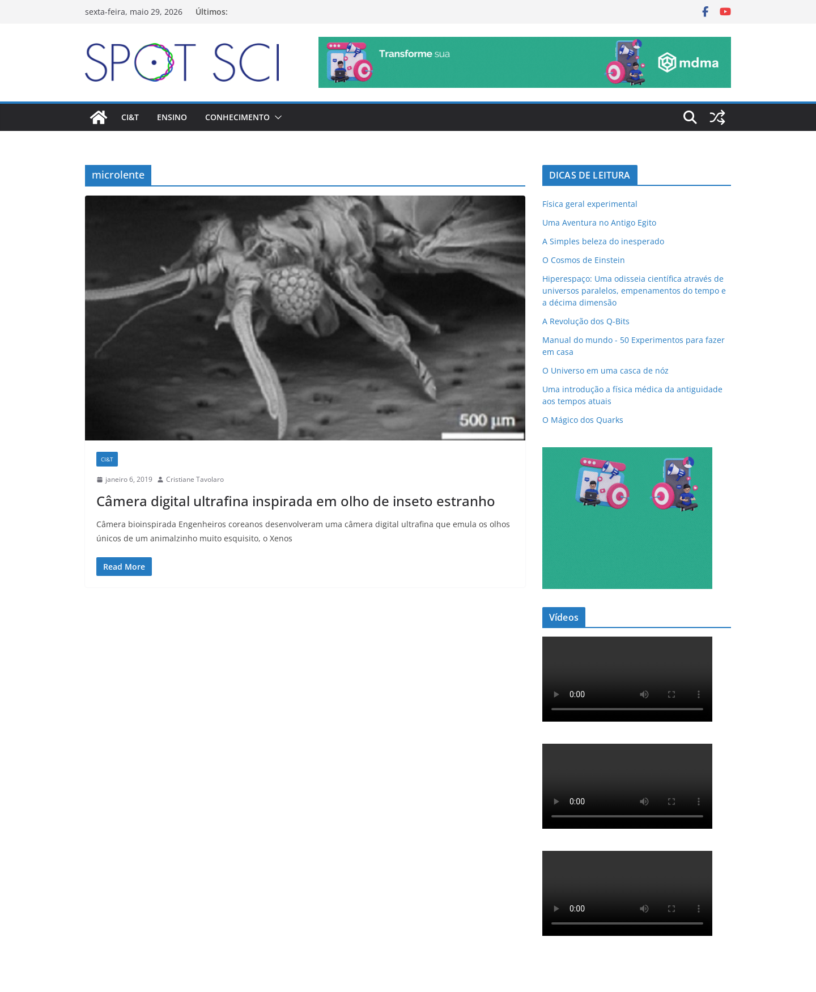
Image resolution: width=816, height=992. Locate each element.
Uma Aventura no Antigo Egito (599, 222)
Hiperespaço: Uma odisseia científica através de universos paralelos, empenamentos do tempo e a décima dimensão (634, 290)
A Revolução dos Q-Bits (586, 321)
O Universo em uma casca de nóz (605, 370)
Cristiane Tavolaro (195, 479)
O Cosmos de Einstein (583, 260)
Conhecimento (237, 117)
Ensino (172, 117)
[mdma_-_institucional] (524, 45)
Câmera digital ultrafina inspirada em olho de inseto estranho (295, 500)
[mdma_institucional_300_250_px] (627, 454)
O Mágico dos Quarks (582, 419)
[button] (276, 117)
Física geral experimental (590, 203)
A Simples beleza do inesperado (603, 241)
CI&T (130, 117)
